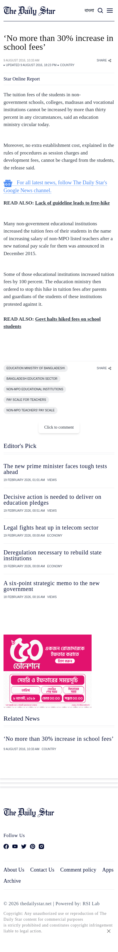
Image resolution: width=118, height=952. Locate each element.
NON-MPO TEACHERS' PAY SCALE (30, 410)
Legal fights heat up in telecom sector (51, 527)
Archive (12, 881)
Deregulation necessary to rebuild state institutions (53, 555)
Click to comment (59, 427)
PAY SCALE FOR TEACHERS (26, 399)
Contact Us (42, 870)
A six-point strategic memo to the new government (52, 586)
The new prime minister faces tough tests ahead (55, 469)
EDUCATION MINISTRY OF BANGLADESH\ (35, 368)
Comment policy (78, 870)
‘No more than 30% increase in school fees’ (59, 739)
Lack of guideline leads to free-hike (72, 203)
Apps (108, 870)
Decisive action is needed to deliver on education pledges (52, 500)
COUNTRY (67, 65)
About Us (14, 870)
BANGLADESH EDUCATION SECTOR (32, 378)
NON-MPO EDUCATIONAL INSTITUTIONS (34, 389)
